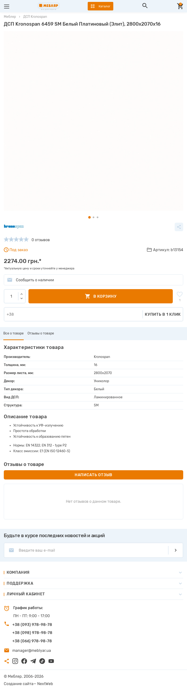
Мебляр (10, 17)
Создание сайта (18, 683)
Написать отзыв (93, 475)
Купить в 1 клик (163, 314)
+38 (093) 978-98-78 (32, 624)
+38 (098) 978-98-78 (32, 632)
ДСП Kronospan (35, 17)
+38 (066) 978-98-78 (32, 641)
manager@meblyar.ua (31, 650)
